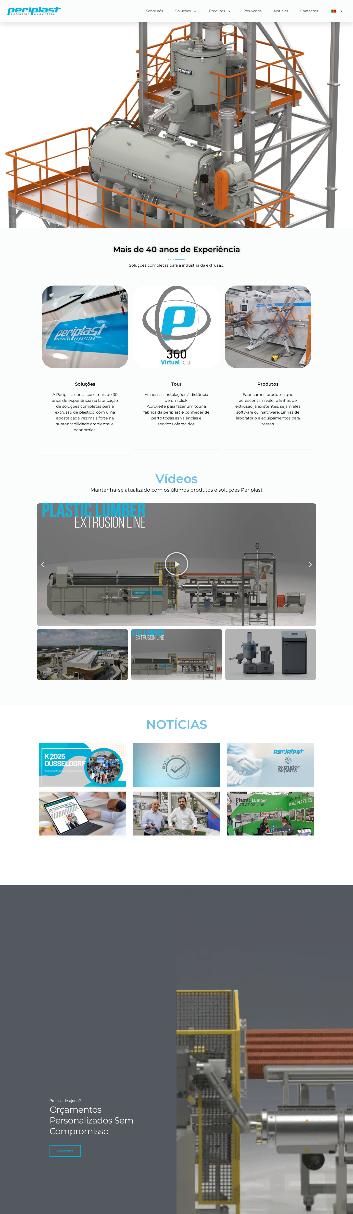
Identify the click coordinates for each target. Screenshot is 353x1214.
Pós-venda (252, 11)
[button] (42, 564)
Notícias (281, 11)
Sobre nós (154, 11)
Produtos (220, 11)
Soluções (186, 11)
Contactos (309, 11)
